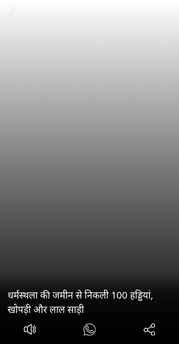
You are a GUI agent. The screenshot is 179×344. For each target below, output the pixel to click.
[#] (89, 330)
